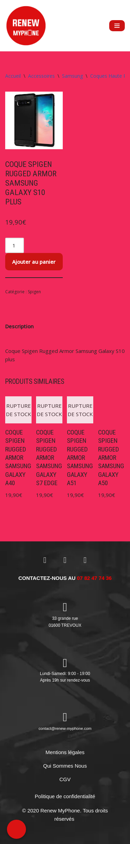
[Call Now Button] (16, 829)
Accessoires (41, 76)
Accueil (13, 76)
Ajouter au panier (33, 261)
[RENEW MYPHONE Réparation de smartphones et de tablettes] (26, 26)
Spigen (34, 292)
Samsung (72, 76)
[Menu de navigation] (117, 25)
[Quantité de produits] (14, 245)
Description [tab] (19, 326)
